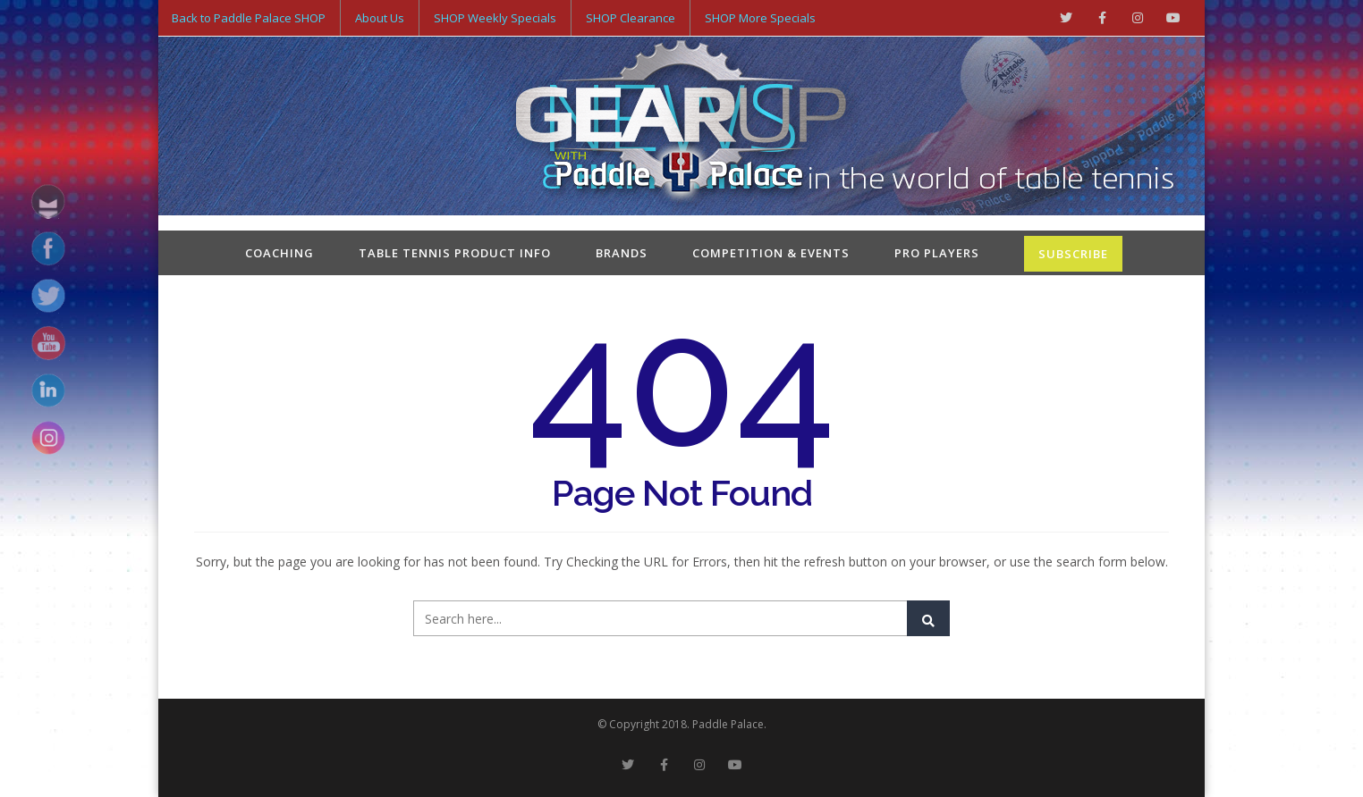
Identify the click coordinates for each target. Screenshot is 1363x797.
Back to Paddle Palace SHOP (249, 18)
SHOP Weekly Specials (495, 18)
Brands (622, 253)
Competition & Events (771, 253)
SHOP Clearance (630, 18)
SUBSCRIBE (1073, 254)
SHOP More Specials (760, 18)
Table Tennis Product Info (455, 253)
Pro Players (936, 253)
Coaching (279, 253)
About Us (379, 18)
